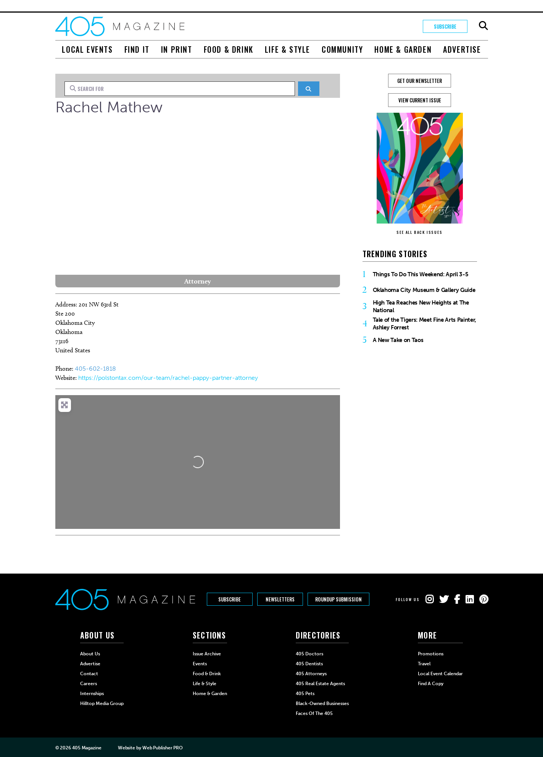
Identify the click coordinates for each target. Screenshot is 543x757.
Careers (88, 683)
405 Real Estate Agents (320, 683)
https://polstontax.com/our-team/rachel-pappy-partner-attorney (168, 377)
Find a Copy (430, 683)
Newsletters (281, 599)
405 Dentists (309, 663)
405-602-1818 (95, 368)
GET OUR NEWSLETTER (419, 80)
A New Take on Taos (398, 340)
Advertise (462, 49)
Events (200, 663)
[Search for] (179, 88)
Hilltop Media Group (102, 703)
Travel (424, 663)
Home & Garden (403, 49)
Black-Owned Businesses (322, 703)
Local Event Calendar (440, 673)
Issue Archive (207, 653)
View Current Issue (419, 100)
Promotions (430, 653)
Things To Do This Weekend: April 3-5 (421, 274)
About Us (90, 653)
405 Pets (305, 693)
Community (342, 49)
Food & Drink (228, 49)
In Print (176, 49)
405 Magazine (87, 748)
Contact (89, 673)
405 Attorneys (311, 673)
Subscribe (444, 26)
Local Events (87, 49)
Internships (92, 693)
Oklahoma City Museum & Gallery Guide (424, 290)
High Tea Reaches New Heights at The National (421, 306)
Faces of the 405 (314, 713)
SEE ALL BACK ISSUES (419, 232)
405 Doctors (309, 653)
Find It (137, 49)
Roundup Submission (340, 599)
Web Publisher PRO (162, 748)
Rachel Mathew (109, 107)
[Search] (308, 88)
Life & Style (287, 49)
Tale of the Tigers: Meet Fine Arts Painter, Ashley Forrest (424, 323)
